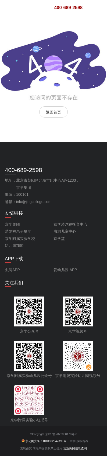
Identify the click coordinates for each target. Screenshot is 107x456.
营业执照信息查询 (75, 448)
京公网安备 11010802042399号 (44, 441)
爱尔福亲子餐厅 (18, 231)
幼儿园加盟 (14, 246)
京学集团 (12, 225)
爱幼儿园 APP (65, 270)
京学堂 (59, 239)
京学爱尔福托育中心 (70, 225)
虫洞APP (12, 270)
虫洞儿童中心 (65, 231)
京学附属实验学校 (20, 239)
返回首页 (53, 112)
